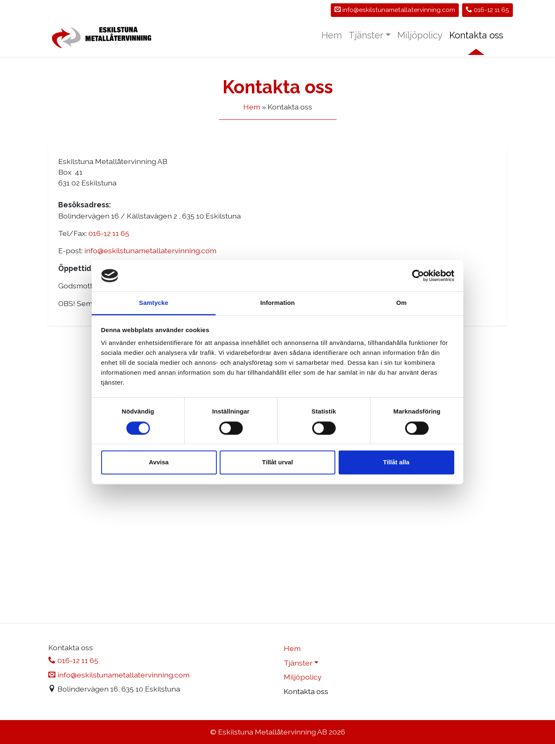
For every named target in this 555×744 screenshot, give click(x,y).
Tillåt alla (396, 462)
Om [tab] (401, 303)
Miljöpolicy (420, 35)
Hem (331, 35)
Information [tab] (277, 303)
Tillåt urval (277, 462)
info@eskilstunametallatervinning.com (150, 250)
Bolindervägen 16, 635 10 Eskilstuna (114, 689)
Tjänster (366, 35)
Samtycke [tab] (153, 303)
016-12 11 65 (487, 10)
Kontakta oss (476, 35)
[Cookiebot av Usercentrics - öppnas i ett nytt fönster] (418, 275)
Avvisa (159, 462)
